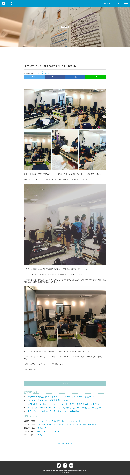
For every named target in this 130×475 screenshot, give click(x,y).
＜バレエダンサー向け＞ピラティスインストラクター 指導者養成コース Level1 (63, 404)
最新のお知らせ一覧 (65, 443)
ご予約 (116, 3)
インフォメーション (42, 73)
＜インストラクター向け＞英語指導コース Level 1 (50, 400)
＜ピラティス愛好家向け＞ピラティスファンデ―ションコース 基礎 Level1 (61, 396)
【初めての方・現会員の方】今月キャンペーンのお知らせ (53, 411)
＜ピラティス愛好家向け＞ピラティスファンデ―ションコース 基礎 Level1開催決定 (67, 424)
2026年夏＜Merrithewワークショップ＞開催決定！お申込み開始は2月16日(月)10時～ (65, 407)
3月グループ (41, 435)
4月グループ (41, 428)
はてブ (75, 77)
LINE (95, 77)
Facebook (55, 77)
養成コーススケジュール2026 (48, 431)
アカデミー (39, 71)
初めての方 (106, 3)
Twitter (34, 77)
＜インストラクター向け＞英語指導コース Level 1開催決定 (58, 421)
